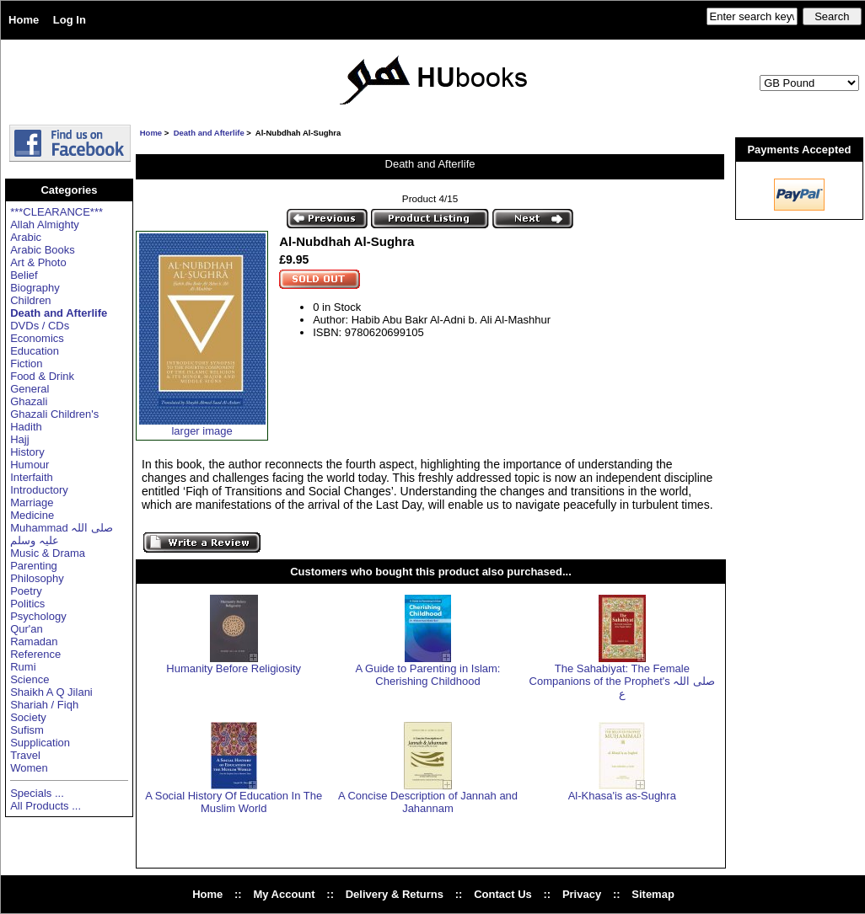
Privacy (581, 894)
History (27, 452)
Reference (35, 654)
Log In (69, 19)
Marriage (31, 502)
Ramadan (33, 641)
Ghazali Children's (54, 414)
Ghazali (28, 401)
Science (29, 679)
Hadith (26, 426)
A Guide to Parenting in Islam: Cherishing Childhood (428, 674)
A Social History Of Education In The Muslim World (233, 802)
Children (30, 300)
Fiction (26, 363)
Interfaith (31, 477)
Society (28, 717)
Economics (37, 338)
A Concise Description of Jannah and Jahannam (428, 802)
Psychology (38, 616)
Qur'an (26, 629)
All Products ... (45, 805)
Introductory (39, 490)
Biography (35, 287)
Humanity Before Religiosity (233, 668)
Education (34, 351)
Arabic (25, 237)
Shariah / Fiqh (44, 704)
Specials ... (37, 793)
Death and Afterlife (209, 132)
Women (29, 768)
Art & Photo (38, 262)
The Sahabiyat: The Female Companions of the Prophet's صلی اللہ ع (622, 681)
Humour (29, 464)
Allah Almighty (44, 224)
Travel (25, 755)
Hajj (19, 439)
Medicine (32, 515)
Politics (27, 603)
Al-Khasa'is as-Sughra (622, 795)
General (29, 388)
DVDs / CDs (39, 325)
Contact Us (503, 894)
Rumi (22, 666)
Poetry (26, 591)
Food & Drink (42, 376)
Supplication (40, 742)
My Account (283, 894)
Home (23, 19)
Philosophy (37, 578)
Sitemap (652, 894)
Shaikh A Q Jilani (51, 692)
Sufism (27, 730)
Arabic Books (42, 249)
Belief (24, 275)
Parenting (33, 565)
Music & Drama (47, 553)
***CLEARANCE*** (56, 212)
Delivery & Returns (394, 894)
